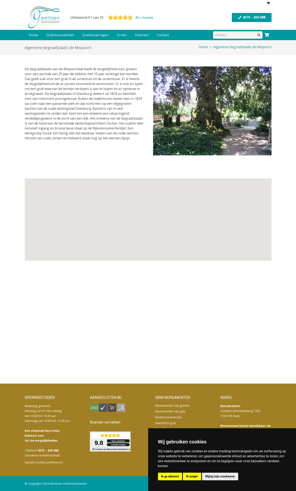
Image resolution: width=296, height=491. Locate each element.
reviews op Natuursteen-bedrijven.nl (111, 449)
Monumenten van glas (170, 411)
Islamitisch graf (165, 423)
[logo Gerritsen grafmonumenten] (45, 17)
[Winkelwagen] (267, 35)
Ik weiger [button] (192, 476)
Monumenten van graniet (172, 405)
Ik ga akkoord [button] (170, 476)
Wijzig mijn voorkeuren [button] (220, 476)
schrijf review (118, 444)
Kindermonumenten (168, 417)
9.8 (99, 442)
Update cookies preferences (44, 462)
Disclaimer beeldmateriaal (42, 455)
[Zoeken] (237, 34)
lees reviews (118, 441)
